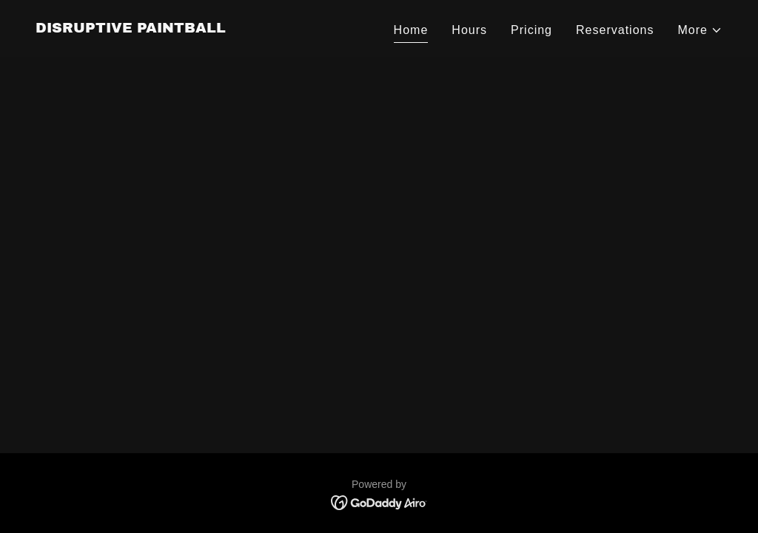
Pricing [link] (531, 30)
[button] (700, 30)
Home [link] (411, 30)
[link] (131, 28)
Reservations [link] (615, 30)
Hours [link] (469, 30)
